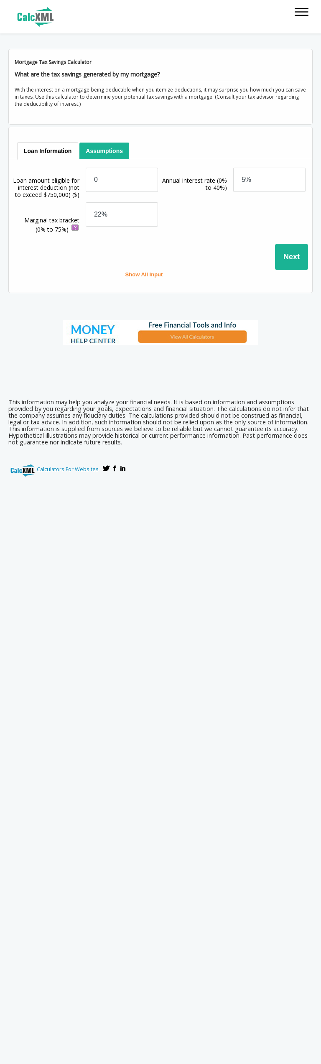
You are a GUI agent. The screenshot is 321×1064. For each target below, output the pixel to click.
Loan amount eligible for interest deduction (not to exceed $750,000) (46, 187)
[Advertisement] (160, 369)
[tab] (48, 151)
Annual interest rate (194, 183)
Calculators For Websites (68, 469)
